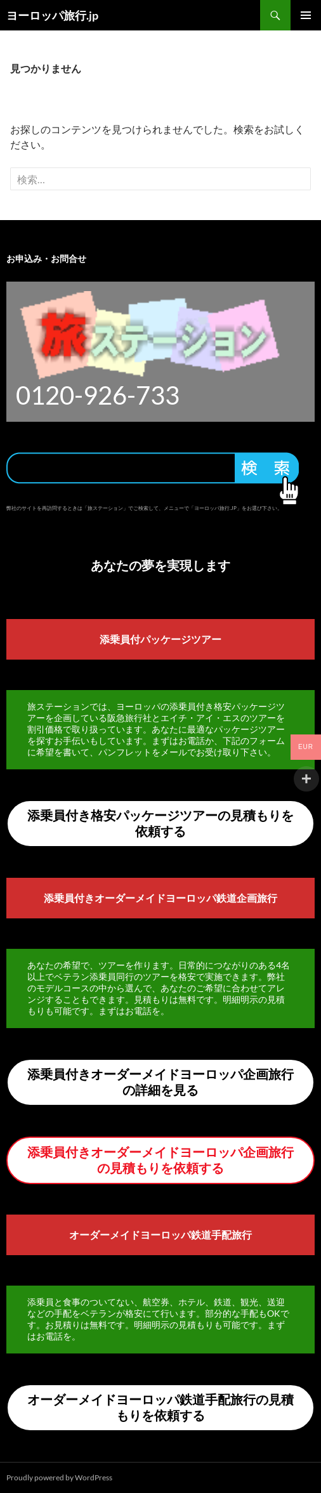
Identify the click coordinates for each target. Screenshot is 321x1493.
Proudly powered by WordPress (59, 1477)
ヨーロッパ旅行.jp (52, 15)
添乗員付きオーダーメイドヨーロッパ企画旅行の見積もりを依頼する (160, 1159)
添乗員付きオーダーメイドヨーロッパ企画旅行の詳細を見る (160, 1081)
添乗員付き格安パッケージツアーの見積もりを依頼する (160, 822)
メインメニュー (306, 15)
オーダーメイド (104, 1235)
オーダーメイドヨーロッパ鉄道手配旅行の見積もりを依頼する (160, 1407)
